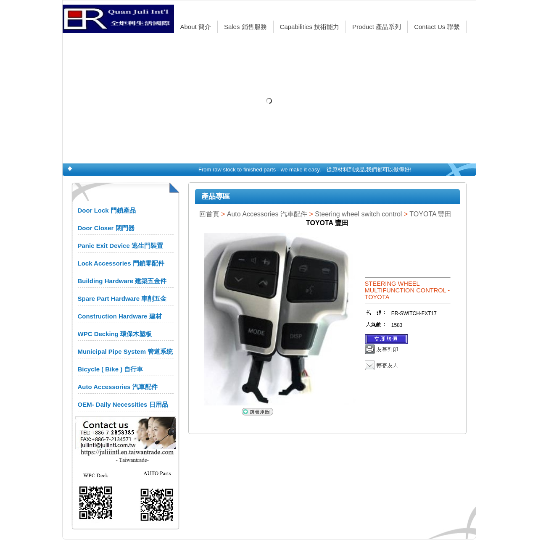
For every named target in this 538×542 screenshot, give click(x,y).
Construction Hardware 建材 (120, 316)
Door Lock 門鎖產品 (107, 210)
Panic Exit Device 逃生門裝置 (120, 245)
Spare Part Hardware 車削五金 (122, 298)
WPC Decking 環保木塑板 (115, 333)
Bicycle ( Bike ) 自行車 (110, 369)
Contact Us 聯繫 (436, 26)
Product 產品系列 (376, 26)
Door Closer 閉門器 (106, 228)
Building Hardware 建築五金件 (122, 280)
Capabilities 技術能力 (310, 26)
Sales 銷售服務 (245, 26)
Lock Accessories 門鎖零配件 (121, 263)
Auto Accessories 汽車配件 (118, 386)
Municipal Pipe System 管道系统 (125, 351)
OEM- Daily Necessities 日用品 (123, 404)
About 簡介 (195, 26)
